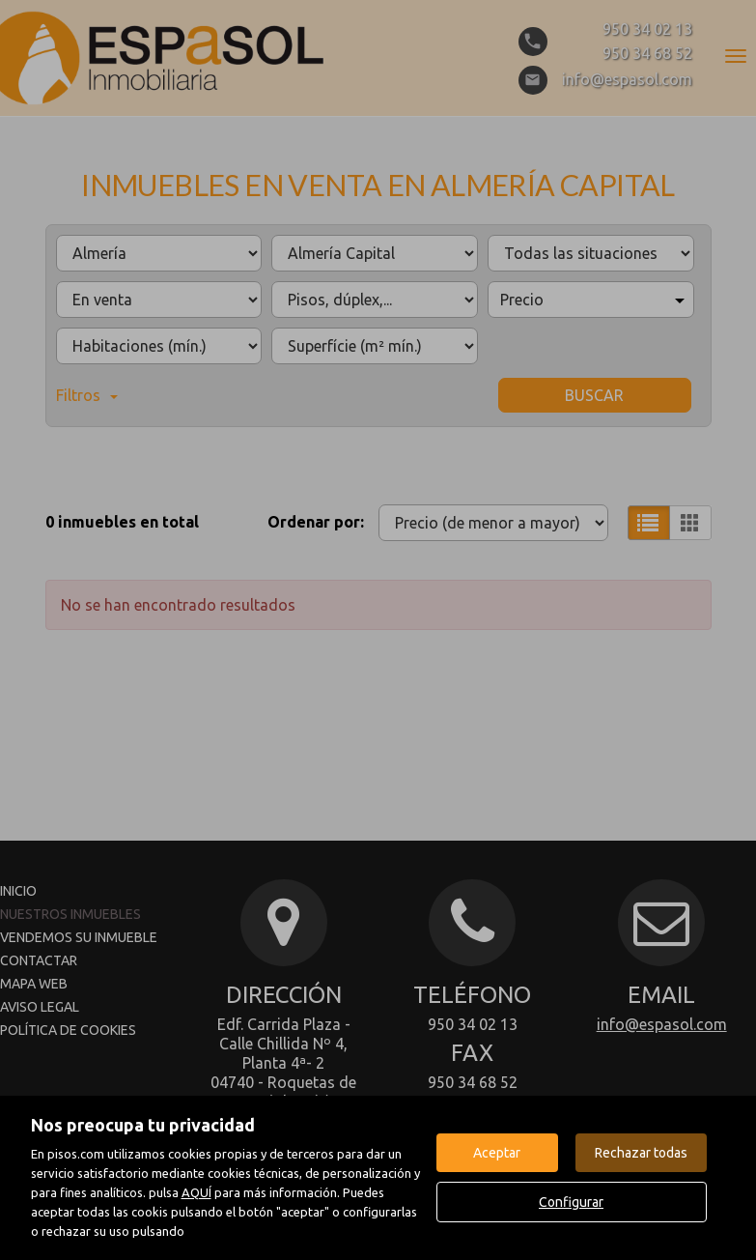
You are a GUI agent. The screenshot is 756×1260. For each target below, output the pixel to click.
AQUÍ (196, 1192)
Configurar (571, 1202)
